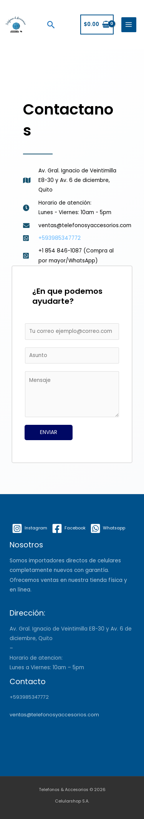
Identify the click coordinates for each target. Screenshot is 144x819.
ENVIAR (48, 432)
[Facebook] (69, 528)
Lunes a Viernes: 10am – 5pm (47, 667)
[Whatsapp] (107, 528)
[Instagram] (30, 528)
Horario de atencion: (36, 658)
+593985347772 (29, 697)
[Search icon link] (51, 25)
